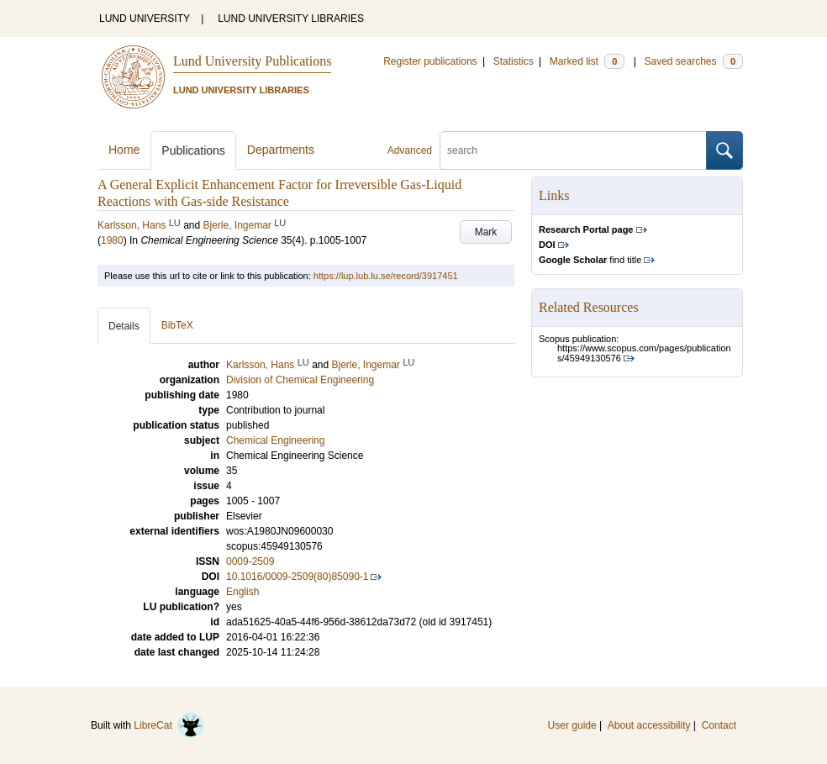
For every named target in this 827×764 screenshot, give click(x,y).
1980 (112, 240)
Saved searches (693, 61)
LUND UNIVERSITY (144, 18)
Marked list (587, 61)
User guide (572, 725)
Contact (719, 725)
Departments (280, 149)
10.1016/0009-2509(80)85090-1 (297, 576)
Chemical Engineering (275, 440)
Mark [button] (486, 232)
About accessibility (649, 725)
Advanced (409, 150)
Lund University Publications (252, 61)
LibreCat (169, 725)
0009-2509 (250, 561)
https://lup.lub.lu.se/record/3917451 (385, 276)
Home (124, 149)
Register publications (430, 61)
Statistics (513, 61)
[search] (573, 150)
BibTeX (177, 325)
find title (590, 260)
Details (124, 326)
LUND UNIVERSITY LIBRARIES (291, 18)
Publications (193, 150)
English (242, 592)
